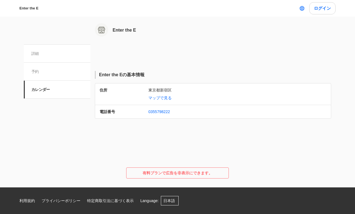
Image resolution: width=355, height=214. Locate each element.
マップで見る (160, 98)
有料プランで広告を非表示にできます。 (177, 173)
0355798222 (159, 111)
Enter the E (29, 8)
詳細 (35, 53)
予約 (35, 71)
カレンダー (41, 89)
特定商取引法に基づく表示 (110, 200)
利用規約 (27, 200)
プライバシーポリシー (61, 200)
